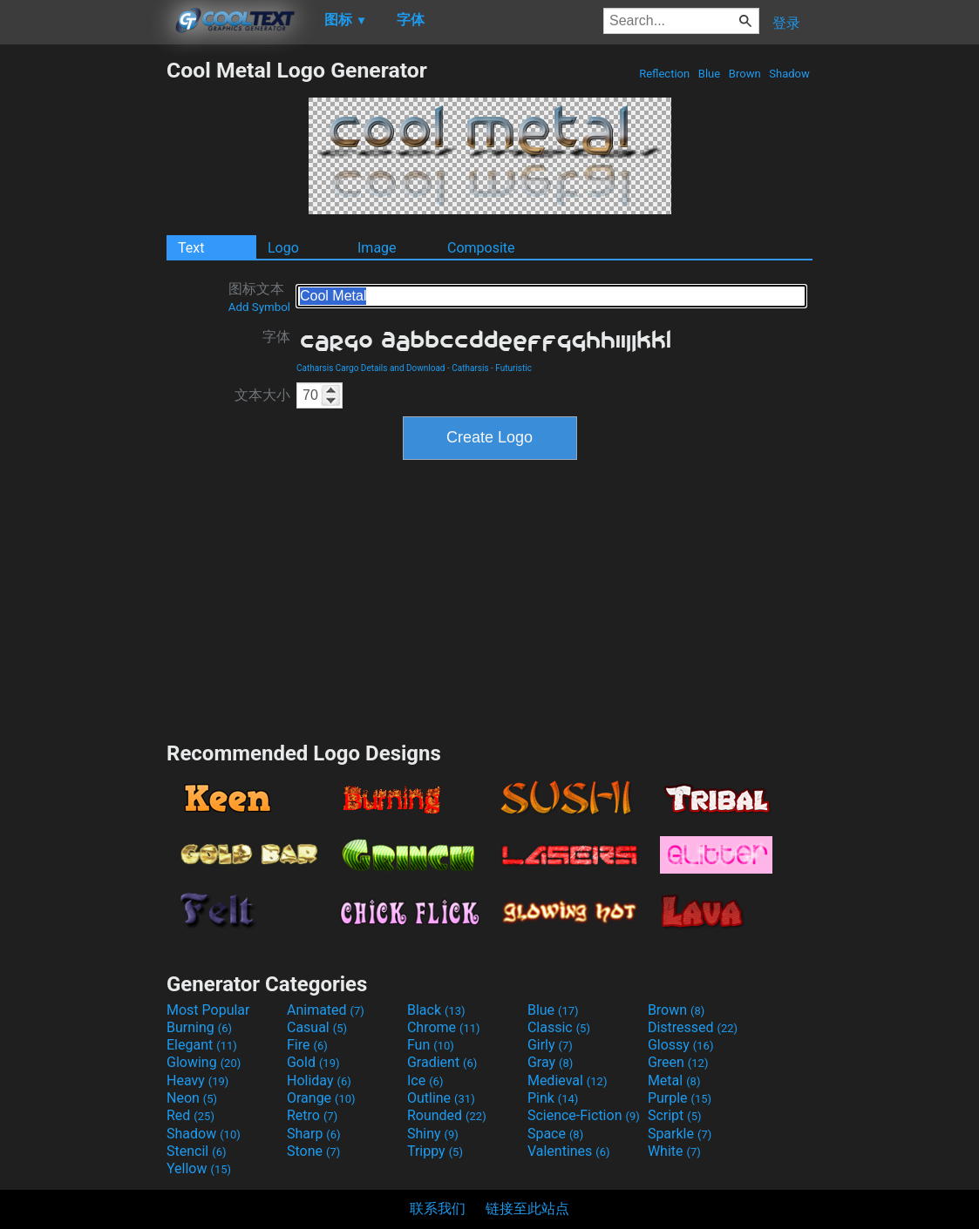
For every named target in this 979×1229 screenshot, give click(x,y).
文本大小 (262, 395)
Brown (745, 73)
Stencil (196, 1151)
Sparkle (679, 1133)
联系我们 (438, 1208)
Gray (550, 1062)
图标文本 (259, 297)
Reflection (664, 73)
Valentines (568, 1151)
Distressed (693, 1027)
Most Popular (208, 1010)
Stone (313, 1151)
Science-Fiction (583, 1115)
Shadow (789, 73)
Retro (312, 1115)
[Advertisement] (83, 318)
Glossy (681, 1045)
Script (675, 1115)
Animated (325, 1010)
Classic (558, 1027)
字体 (276, 336)
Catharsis (470, 368)
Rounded (446, 1115)
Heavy (197, 1080)
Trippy (435, 1151)
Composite (481, 248)
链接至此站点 (527, 1208)
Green (678, 1062)
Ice (425, 1080)
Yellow (199, 1168)
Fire (307, 1045)
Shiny (433, 1133)
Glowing (204, 1062)
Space (555, 1133)
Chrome (443, 1027)
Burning (199, 1027)
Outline (441, 1098)
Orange (321, 1098)
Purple (679, 1098)
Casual (317, 1027)
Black (436, 1010)
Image (377, 248)
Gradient (442, 1062)
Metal (674, 1080)
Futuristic (513, 368)
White (674, 1151)
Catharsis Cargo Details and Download (370, 368)
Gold (313, 1062)
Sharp (314, 1133)
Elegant (202, 1045)
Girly (550, 1045)
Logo (283, 248)
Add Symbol (259, 307)
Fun (430, 1045)
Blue (710, 73)
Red (190, 1115)
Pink (553, 1098)
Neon (192, 1098)
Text (191, 248)
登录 (786, 23)
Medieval (567, 1080)
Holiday (319, 1080)
